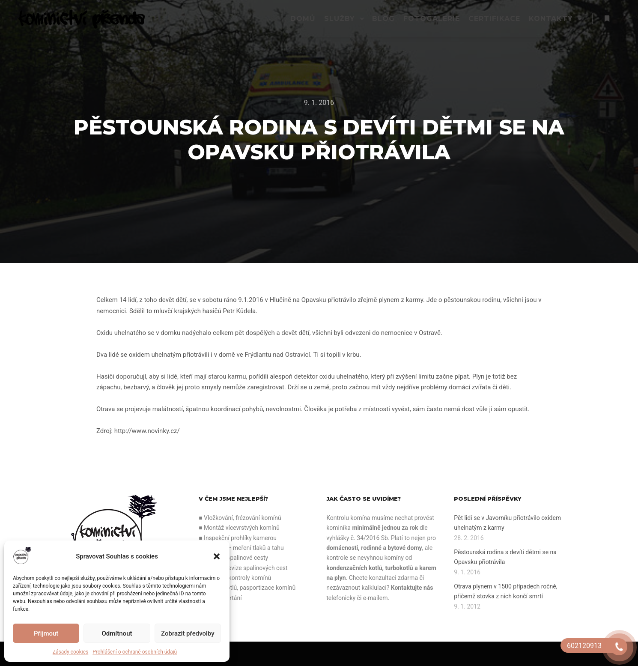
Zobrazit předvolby (188, 633)
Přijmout (46, 633)
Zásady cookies (70, 652)
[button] (216, 556)
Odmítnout (117, 633)
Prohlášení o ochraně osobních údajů (134, 652)
